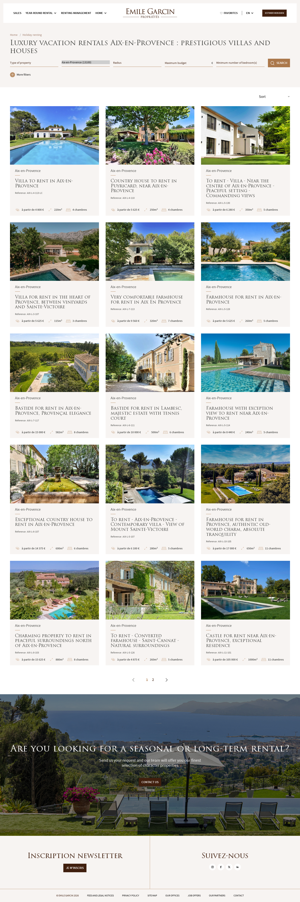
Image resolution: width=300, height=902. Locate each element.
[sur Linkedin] (237, 867)
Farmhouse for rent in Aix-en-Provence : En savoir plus (245, 274)
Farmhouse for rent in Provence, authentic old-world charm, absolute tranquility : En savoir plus (245, 499)
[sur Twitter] (229, 867)
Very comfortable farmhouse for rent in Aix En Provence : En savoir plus (150, 274)
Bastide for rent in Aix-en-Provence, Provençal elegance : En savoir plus (54, 385)
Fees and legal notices (100, 895)
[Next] (166, 679)
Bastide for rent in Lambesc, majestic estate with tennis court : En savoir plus (150, 385)
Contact (239, 895)
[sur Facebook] (221, 867)
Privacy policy (130, 895)
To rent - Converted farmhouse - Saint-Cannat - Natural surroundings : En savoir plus (150, 613)
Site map (152, 895)
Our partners (217, 895)
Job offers (194, 895)
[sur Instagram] (212, 867)
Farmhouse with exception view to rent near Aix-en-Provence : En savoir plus (245, 385)
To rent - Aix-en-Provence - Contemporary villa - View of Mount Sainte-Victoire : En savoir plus (150, 499)
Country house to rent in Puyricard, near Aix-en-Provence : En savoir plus (150, 161)
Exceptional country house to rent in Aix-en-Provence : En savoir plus (54, 499)
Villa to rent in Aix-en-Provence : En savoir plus (54, 161)
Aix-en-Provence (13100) (86, 62)
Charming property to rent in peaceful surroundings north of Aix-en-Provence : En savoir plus (54, 613)
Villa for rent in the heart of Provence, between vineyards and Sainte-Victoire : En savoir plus (54, 274)
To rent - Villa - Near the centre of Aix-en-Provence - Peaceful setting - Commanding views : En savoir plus (245, 161)
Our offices (172, 895)
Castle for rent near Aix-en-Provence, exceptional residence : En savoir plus (245, 613)
